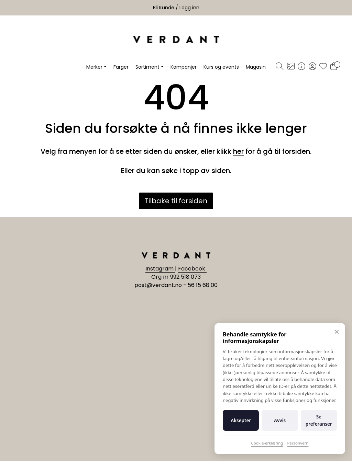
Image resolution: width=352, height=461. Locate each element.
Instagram (160, 269)
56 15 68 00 (203, 285)
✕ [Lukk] (337, 331)
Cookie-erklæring (267, 443)
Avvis (280, 420)
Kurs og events (221, 67)
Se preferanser (319, 420)
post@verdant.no (158, 285)
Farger (121, 67)
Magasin (256, 67)
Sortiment (147, 67)
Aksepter (241, 420)
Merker (94, 67)
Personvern (297, 443)
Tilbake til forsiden (176, 201)
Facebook (192, 269)
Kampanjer (183, 67)
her (238, 151)
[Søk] (279, 67)
